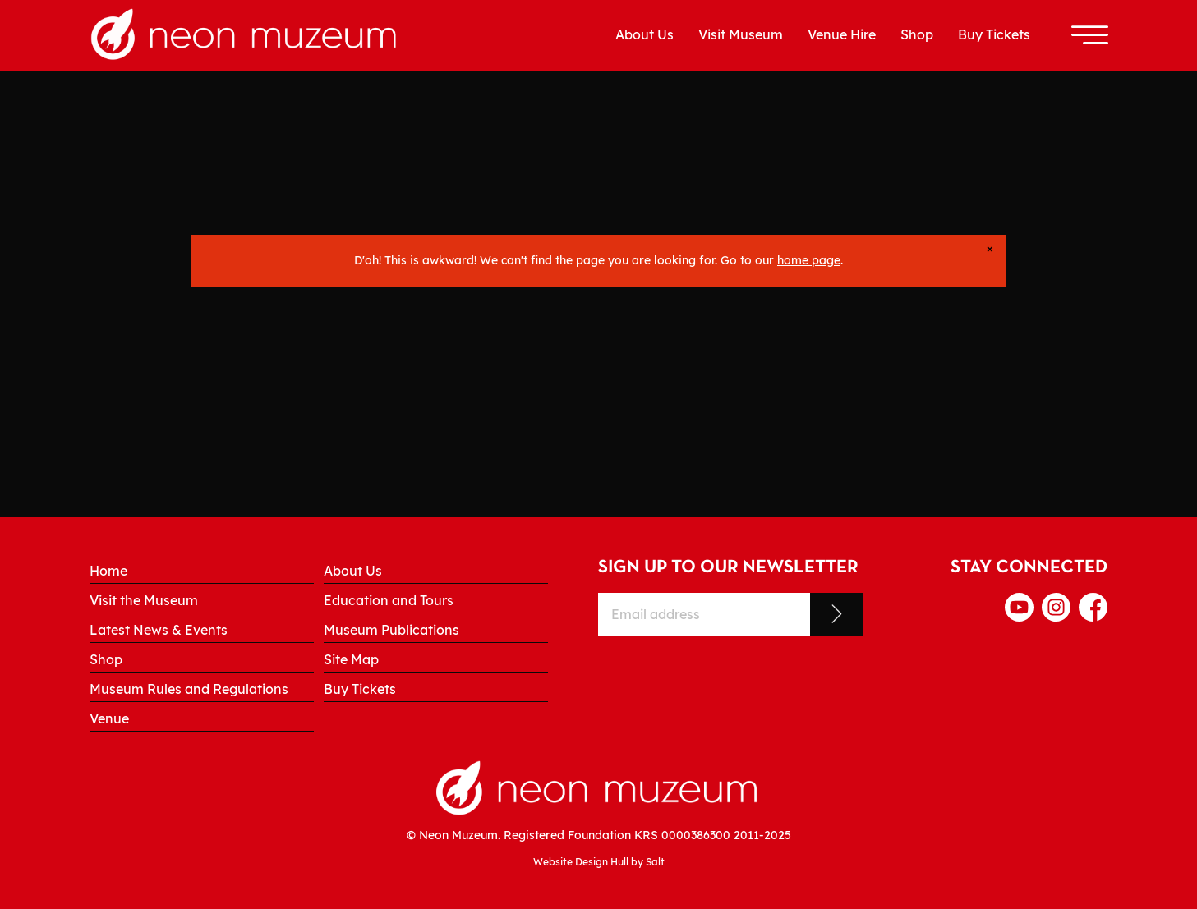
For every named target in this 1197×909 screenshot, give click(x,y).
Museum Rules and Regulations (189, 689)
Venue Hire (842, 34)
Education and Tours (388, 600)
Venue (109, 718)
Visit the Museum (144, 600)
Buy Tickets (994, 34)
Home (108, 570)
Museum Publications (391, 630)
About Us (644, 34)
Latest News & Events (159, 630)
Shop (916, 34)
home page (808, 260)
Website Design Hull (580, 862)
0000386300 (695, 835)
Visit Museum (740, 34)
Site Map (351, 659)
